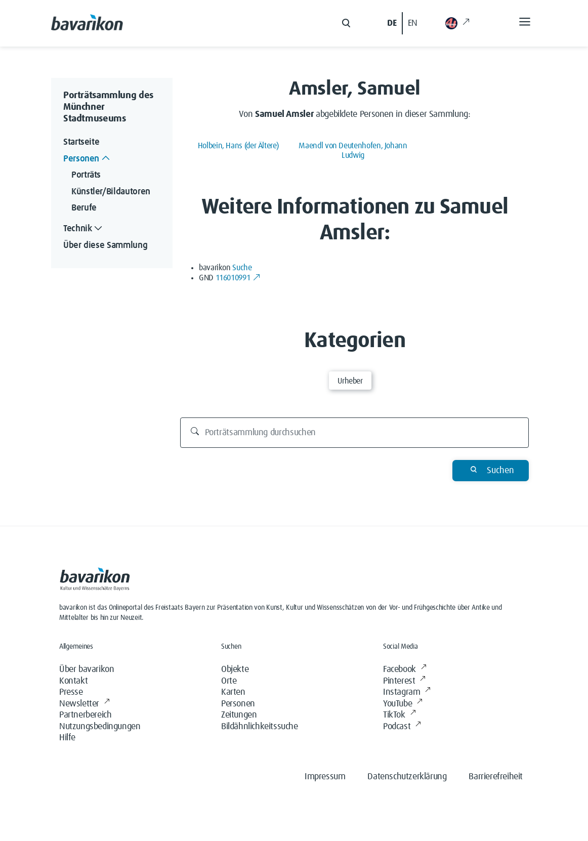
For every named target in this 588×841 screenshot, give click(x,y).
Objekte (234, 669)
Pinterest (404, 681)
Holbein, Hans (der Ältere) (238, 146)
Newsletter (84, 704)
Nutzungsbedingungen (99, 726)
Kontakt (73, 681)
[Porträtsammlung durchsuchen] (354, 432)
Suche (241, 268)
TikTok (399, 715)
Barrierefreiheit (496, 776)
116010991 (238, 278)
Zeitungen (239, 715)
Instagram (407, 692)
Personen (238, 703)
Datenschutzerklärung (406, 776)
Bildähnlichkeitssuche (259, 726)
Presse (71, 692)
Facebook (404, 670)
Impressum (325, 776)
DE (391, 23)
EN (412, 23)
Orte (228, 681)
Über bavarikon (86, 669)
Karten (233, 692)
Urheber (350, 381)
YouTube (403, 704)
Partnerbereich (85, 715)
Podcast (402, 727)
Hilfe (67, 737)
